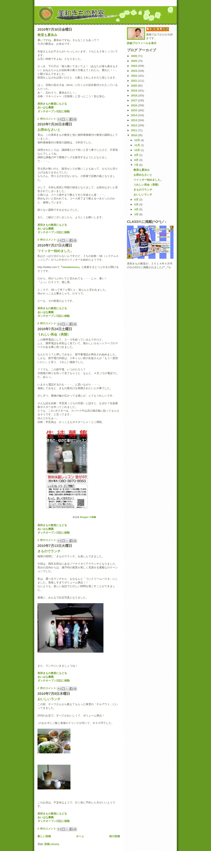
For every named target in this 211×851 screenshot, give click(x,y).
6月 (136, 199)
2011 (134, 130)
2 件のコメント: (47, 118)
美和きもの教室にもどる (52, 103)
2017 (134, 100)
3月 (136, 214)
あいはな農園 (46, 107)
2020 (134, 85)
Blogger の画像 (88, 517)
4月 (136, 209)
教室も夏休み (47, 35)
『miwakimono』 (70, 267)
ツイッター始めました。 (56, 251)
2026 (134, 55)
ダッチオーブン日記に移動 (54, 111)
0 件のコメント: (47, 239)
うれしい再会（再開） (54, 334)
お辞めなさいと (49, 129)
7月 (136, 164)
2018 (134, 95)
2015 (134, 110)
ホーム (80, 836)
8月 (136, 160)
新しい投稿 (44, 836)
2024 (134, 65)
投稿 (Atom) (51, 844)
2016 (134, 105)
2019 (134, 90)
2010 (134, 135)
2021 (134, 80)
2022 (134, 75)
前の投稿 (114, 836)
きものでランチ (49, 551)
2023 (134, 70)
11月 (137, 145)
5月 (136, 204)
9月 (136, 155)
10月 (137, 150)
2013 (134, 120)
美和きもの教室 (159, 28)
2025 (134, 60)
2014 (134, 115)
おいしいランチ (49, 699)
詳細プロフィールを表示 (141, 43)
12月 (137, 140)
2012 (134, 125)
